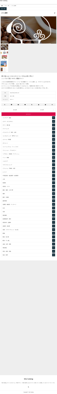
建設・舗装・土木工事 (29, 189)
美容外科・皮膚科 (29, 222)
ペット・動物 (29, 157)
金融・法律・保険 (29, 244)
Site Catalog (3, 0)
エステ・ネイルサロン (29, 121)
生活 (29, 207)
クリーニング (29, 128)
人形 (29, 179)
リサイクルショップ (29, 164)
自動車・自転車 (29, 226)
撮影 (29, 193)
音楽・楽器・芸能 (29, 251)
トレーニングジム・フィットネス (29, 146)
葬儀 (29, 233)
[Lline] (25, 104)
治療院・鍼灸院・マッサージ (29, 204)
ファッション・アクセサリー (29, 150)
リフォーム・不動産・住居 (29, 168)
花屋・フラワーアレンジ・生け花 (29, 229)
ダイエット (29, 143)
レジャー (29, 171)
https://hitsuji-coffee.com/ (14, 92)
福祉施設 (29, 215)
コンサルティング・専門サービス (29, 135)
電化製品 (29, 247)
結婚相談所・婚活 (29, 218)
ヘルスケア (29, 161)
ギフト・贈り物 (29, 125)
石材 (29, 211)
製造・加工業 (29, 236)
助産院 (29, 182)
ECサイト (12, 99)
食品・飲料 (3, 8)
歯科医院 (29, 200)
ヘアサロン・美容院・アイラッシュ (29, 153)
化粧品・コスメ (29, 186)
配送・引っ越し (29, 240)
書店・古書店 (29, 197)
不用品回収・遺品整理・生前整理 (29, 175)
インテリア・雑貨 (29, 117)
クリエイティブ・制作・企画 (29, 132)
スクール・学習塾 (29, 139)
